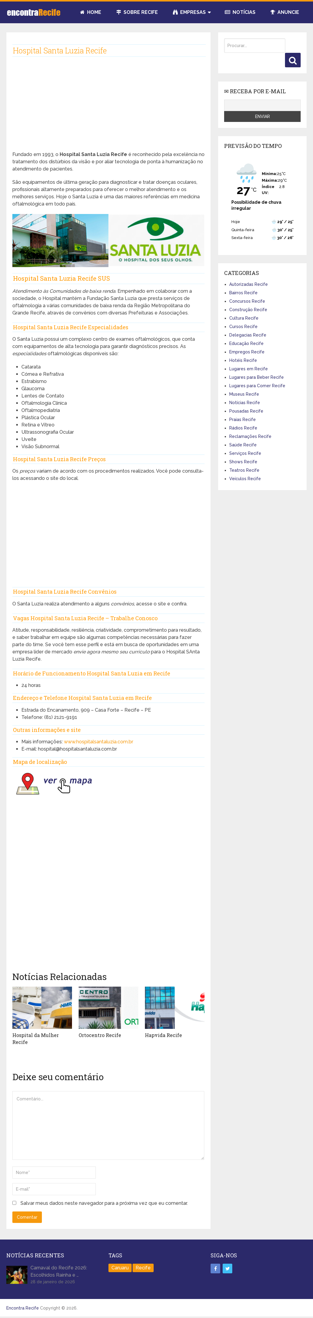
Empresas (189, 12)
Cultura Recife (243, 318)
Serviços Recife (245, 453)
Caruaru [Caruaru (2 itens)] (120, 1268)
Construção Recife (248, 309)
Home (90, 12)
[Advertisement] (108, 108)
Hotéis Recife (243, 360)
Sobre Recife (137, 12)
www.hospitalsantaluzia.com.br (98, 742)
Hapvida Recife (163, 1035)
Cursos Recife (243, 326)
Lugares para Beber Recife (256, 377)
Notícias (240, 12)
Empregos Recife (246, 351)
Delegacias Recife (247, 335)
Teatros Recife (244, 470)
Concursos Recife (247, 301)
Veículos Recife (245, 478)
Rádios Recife (243, 428)
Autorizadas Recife (248, 284)
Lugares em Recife (248, 368)
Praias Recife (242, 419)
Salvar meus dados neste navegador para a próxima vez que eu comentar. (104, 1203)
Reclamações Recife (250, 436)
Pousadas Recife (246, 411)
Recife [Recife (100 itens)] (143, 1268)
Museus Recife (244, 394)
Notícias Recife (244, 402)
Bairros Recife (243, 292)
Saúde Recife (243, 444)
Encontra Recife (22, 1308)
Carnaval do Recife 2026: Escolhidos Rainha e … (58, 1271)
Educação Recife (246, 343)
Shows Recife (243, 461)
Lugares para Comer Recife (257, 385)
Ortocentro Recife (100, 1035)
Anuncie (285, 12)
